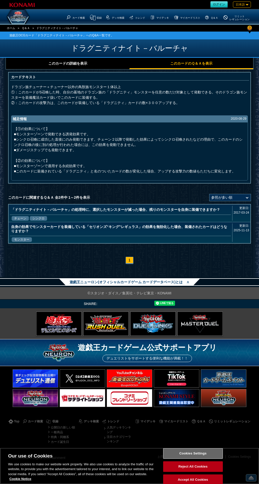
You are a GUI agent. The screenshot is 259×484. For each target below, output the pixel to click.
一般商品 (57, 432)
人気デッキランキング (119, 430)
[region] (129, 466)
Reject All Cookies (192, 466)
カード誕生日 (60, 442)
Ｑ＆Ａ (26, 28)
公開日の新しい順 (63, 427)
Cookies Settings (193, 453)
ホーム (11, 28)
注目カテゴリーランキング (119, 439)
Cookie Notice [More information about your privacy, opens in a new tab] (20, 479)
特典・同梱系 (60, 437)
